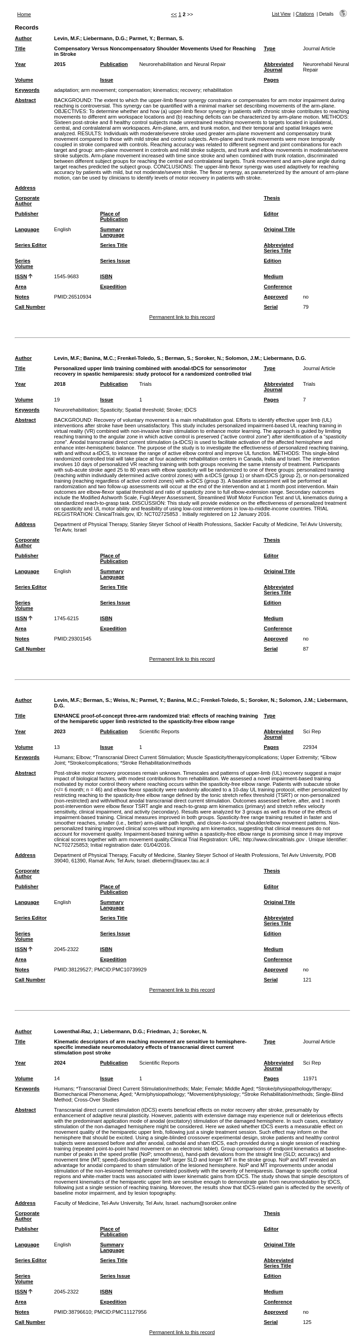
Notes (22, 296)
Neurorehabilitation (75, 410)
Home (24, 14)
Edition (272, 260)
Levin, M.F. (67, 38)
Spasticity (111, 410)
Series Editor (31, 245)
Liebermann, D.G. (104, 38)
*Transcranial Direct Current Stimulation (138, 757)
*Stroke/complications (92, 763)
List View (281, 14)
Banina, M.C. (98, 358)
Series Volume (24, 263)
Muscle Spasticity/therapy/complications (232, 757)
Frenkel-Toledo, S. (139, 358)
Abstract (25, 100)
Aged (125, 1094)
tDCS (190, 410)
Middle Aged (239, 1088)
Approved (276, 296)
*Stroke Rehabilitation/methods (155, 763)
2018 (59, 384)
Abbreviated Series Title (279, 247)
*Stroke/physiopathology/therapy (293, 1088)
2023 (59, 731)
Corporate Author (27, 200)
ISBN (106, 276)
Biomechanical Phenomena (85, 1094)
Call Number (30, 307)
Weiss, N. (124, 700)
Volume (24, 80)
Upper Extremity (299, 757)
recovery (190, 90)
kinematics (165, 90)
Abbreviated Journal (279, 66)
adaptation (66, 90)
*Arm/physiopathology (160, 1094)
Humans (63, 757)
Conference (278, 286)
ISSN (21, 276)
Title (20, 48)
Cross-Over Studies (96, 1099)
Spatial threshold (144, 410)
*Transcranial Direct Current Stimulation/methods (132, 1088)
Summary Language (112, 232)
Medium (273, 276)
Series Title (114, 245)
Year (20, 64)
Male (196, 1088)
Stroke (173, 410)
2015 (59, 64)
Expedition (113, 286)
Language (27, 229)
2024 (59, 1063)
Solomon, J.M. (242, 358)
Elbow (83, 757)
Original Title (279, 229)
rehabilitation (217, 90)
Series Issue (115, 260)
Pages (271, 80)
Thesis (272, 198)
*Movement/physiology (214, 1094)
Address (25, 188)
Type (269, 48)
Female (213, 1088)
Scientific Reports (159, 731)
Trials (145, 384)
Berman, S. (170, 38)
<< (174, 14)
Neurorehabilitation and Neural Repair (182, 64)
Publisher (26, 213)
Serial (270, 307)
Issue (106, 80)
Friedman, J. (162, 1031)
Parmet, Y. (141, 38)
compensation (134, 90)
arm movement (98, 90)
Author (23, 38)
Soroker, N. (208, 358)
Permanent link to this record (182, 317)
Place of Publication (114, 216)
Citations (305, 14)
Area (20, 286)
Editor (271, 213)
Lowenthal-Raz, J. (75, 1031)
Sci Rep (312, 731)
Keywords (27, 90)
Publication (114, 64)
